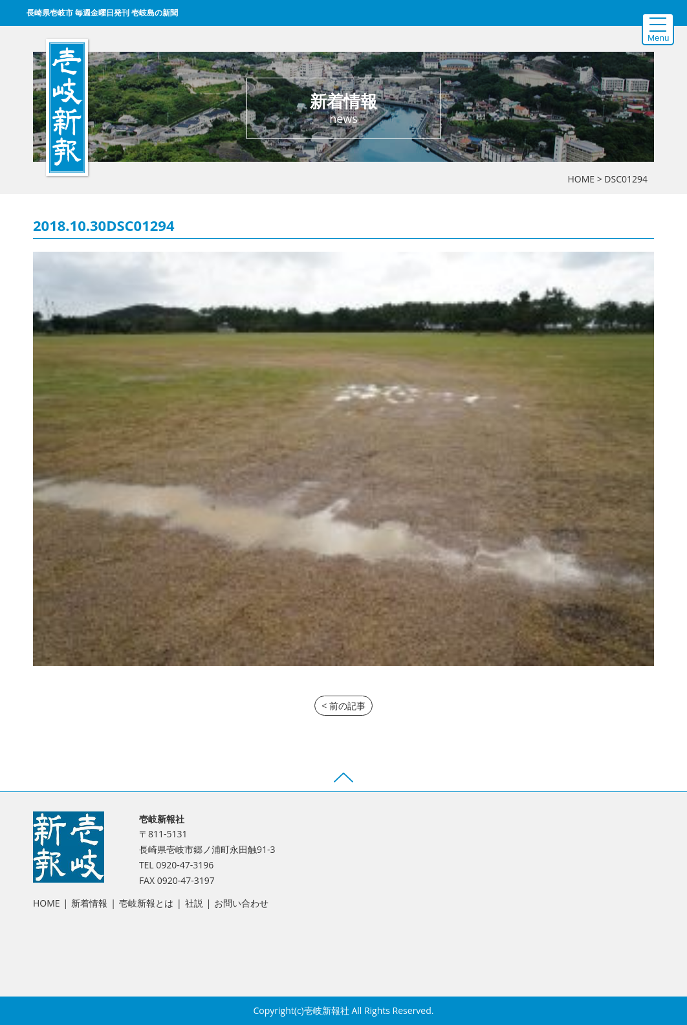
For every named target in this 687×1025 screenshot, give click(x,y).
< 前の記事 (343, 706)
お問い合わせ (241, 903)
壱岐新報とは (146, 903)
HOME (580, 179)
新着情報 (89, 903)
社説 (194, 903)
